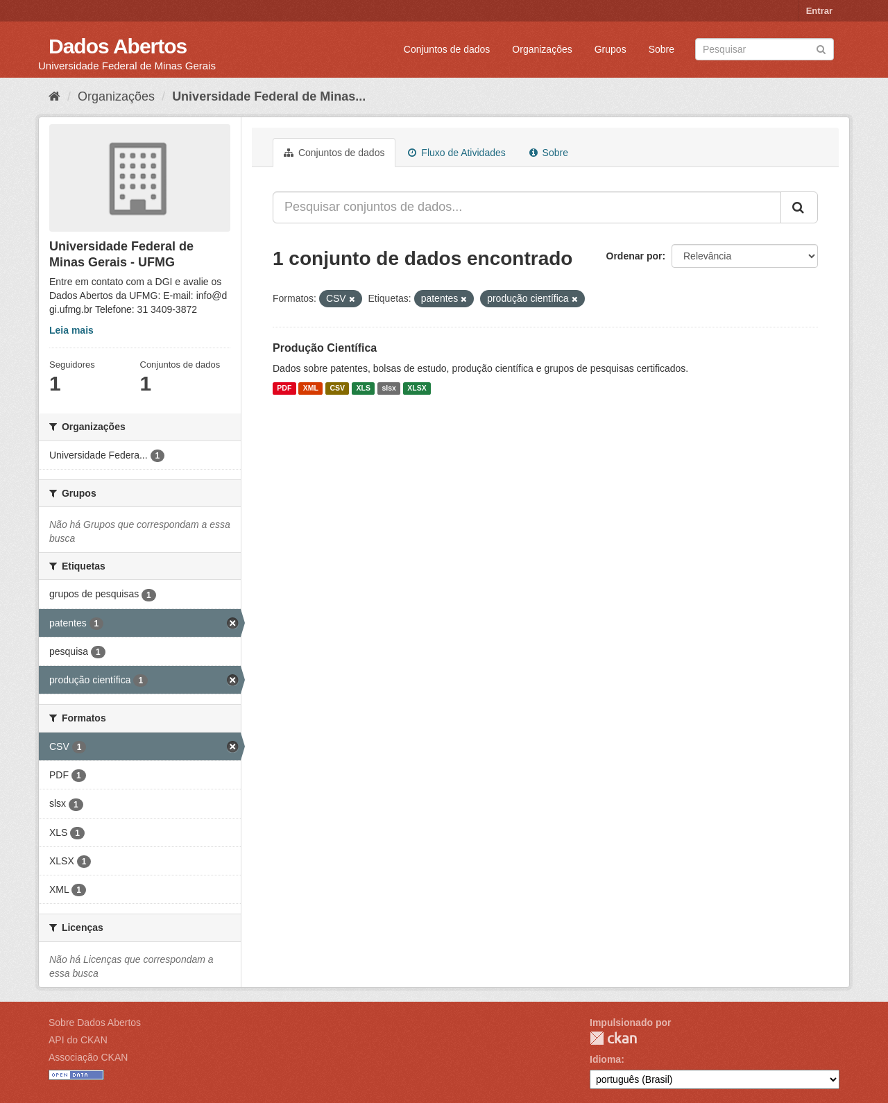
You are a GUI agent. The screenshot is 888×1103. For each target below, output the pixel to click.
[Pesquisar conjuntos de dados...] (527, 207)
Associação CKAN (88, 1057)
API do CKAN (78, 1039)
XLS (363, 388)
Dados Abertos (118, 46)
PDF (284, 388)
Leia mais (71, 330)
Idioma (605, 1059)
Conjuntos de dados (447, 49)
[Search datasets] (764, 49)
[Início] (54, 96)
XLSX (416, 388)
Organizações (542, 49)
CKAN (613, 1038)
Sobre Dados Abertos (95, 1022)
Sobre (661, 49)
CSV (337, 388)
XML (310, 388)
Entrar (819, 11)
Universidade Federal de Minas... (269, 96)
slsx (388, 388)
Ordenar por (634, 256)
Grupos (610, 49)
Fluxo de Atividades (456, 152)
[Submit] (821, 48)
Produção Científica (325, 348)
